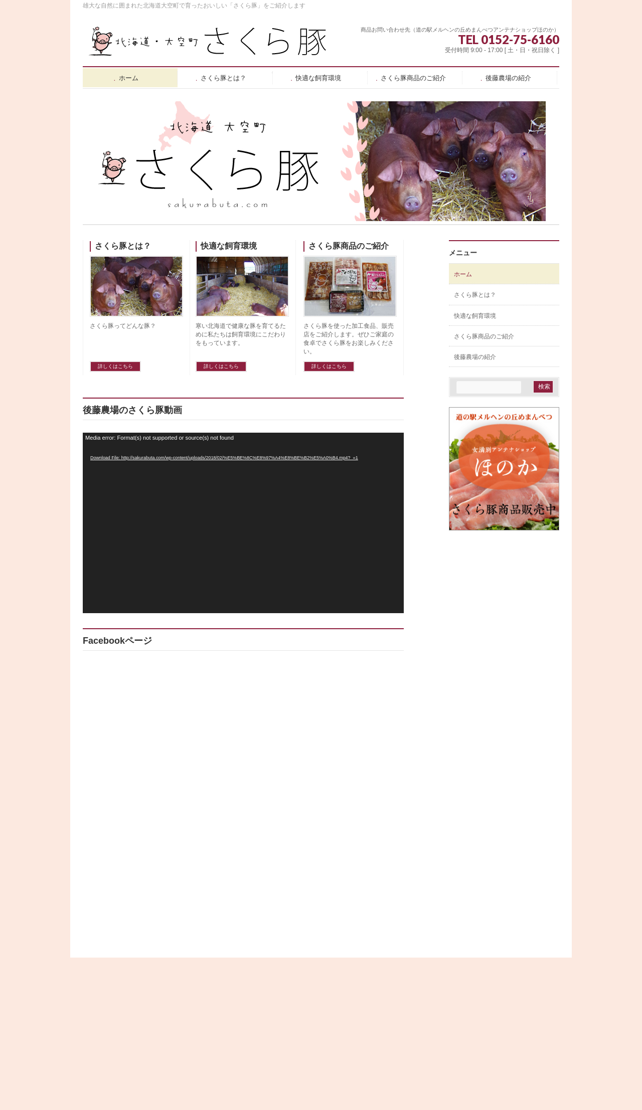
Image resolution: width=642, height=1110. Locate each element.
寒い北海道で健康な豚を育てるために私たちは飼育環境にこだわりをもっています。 (241, 334)
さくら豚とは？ (123, 246)
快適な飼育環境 (229, 246)
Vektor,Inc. (369, 1089)
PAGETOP (535, 966)
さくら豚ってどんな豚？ (123, 325)
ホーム (463, 274)
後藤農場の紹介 (475, 356)
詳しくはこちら (115, 366)
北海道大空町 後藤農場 (309, 1078)
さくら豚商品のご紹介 (348, 246)
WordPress (275, 1089)
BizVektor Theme (321, 1089)
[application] (243, 523)
